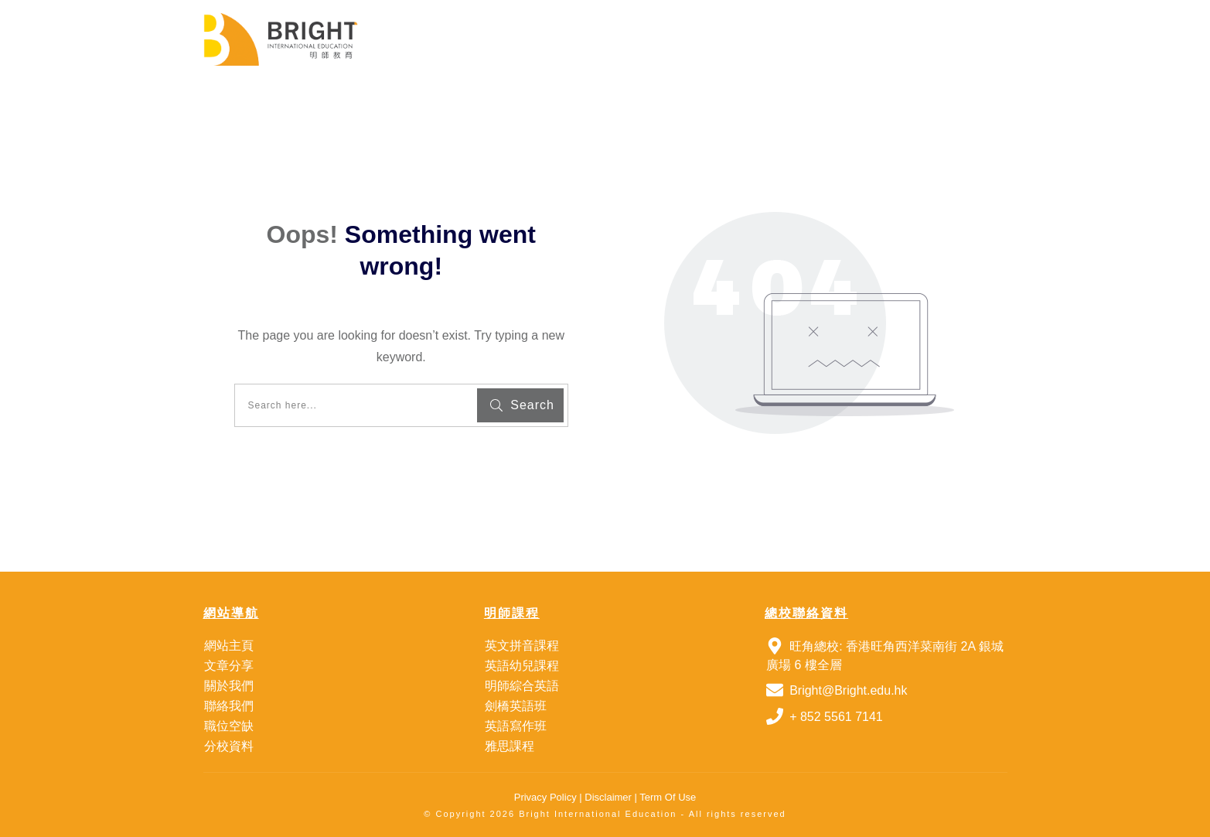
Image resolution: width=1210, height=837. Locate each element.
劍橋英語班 (516, 705)
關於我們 (229, 685)
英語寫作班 (516, 726)
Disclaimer (607, 797)
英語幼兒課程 (522, 665)
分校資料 (229, 746)
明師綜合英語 (522, 685)
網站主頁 (229, 645)
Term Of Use (667, 797)
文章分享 (229, 665)
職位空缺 (229, 726)
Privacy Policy (545, 797)
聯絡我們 (229, 705)
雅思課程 (509, 746)
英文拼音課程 (522, 645)
